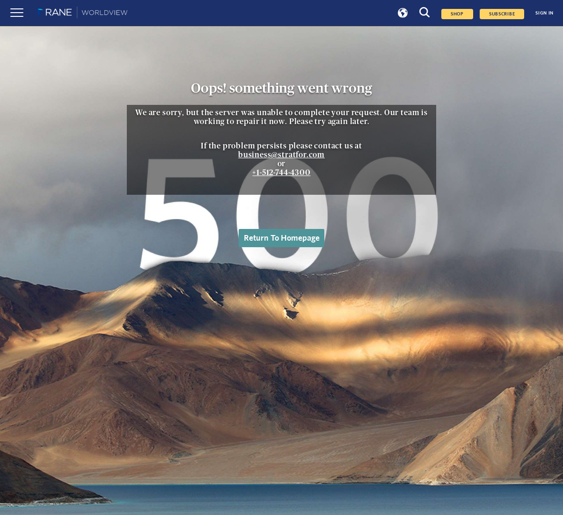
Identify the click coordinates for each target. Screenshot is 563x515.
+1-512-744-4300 (281, 173)
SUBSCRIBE (502, 14)
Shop (457, 14)
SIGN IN (544, 13)
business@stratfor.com (281, 155)
